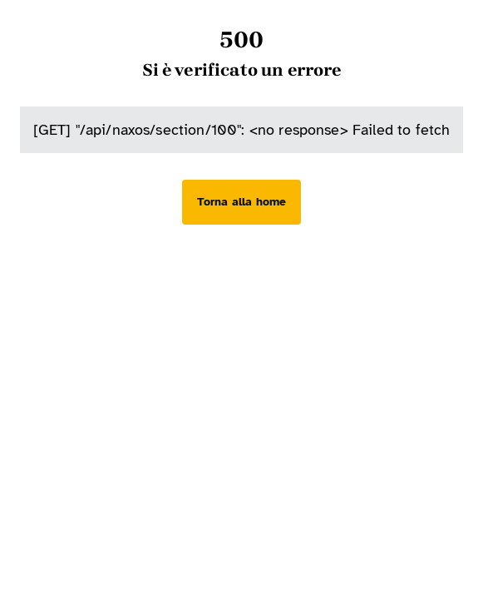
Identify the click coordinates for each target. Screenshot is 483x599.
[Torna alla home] (241, 202)
